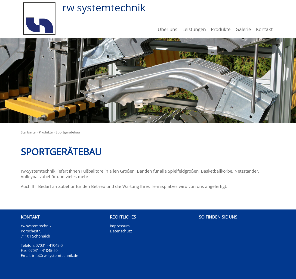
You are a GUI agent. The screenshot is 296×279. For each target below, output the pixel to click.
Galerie (243, 29)
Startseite (28, 132)
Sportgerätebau (68, 132)
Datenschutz (121, 231)
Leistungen (194, 29)
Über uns (167, 29)
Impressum (120, 225)
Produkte (46, 132)
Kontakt (264, 29)
